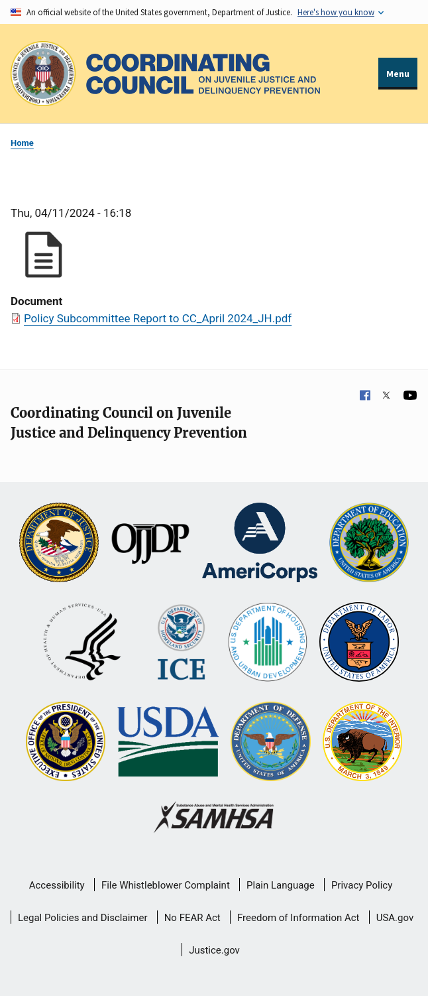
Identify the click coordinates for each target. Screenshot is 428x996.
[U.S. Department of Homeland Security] (181, 643)
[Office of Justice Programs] (43, 73)
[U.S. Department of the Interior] (362, 743)
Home (22, 143)
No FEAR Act (192, 918)
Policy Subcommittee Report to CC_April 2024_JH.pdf (158, 318)
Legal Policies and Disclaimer (82, 918)
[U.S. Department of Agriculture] (168, 742)
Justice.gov (214, 950)
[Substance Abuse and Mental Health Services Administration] (214, 818)
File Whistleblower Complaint (165, 885)
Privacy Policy (361, 885)
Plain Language (280, 885)
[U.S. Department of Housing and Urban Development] (267, 643)
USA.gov (395, 918)
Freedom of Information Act (298, 918)
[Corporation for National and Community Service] (259, 544)
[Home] (203, 74)
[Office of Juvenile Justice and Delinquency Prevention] (150, 544)
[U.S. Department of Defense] (270, 743)
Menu (397, 74)
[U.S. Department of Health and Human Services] (82, 643)
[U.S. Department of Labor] (359, 643)
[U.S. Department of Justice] (59, 544)
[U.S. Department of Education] (369, 544)
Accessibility (57, 885)
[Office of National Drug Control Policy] (65, 743)
